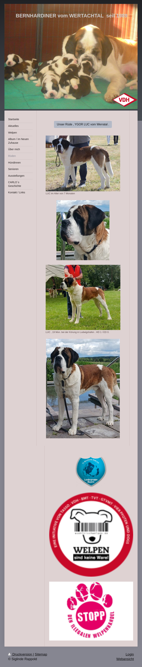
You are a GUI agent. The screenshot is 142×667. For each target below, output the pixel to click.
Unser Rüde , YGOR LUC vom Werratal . (83, 124)
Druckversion (20, 654)
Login (130, 654)
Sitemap (41, 654)
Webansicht (125, 659)
